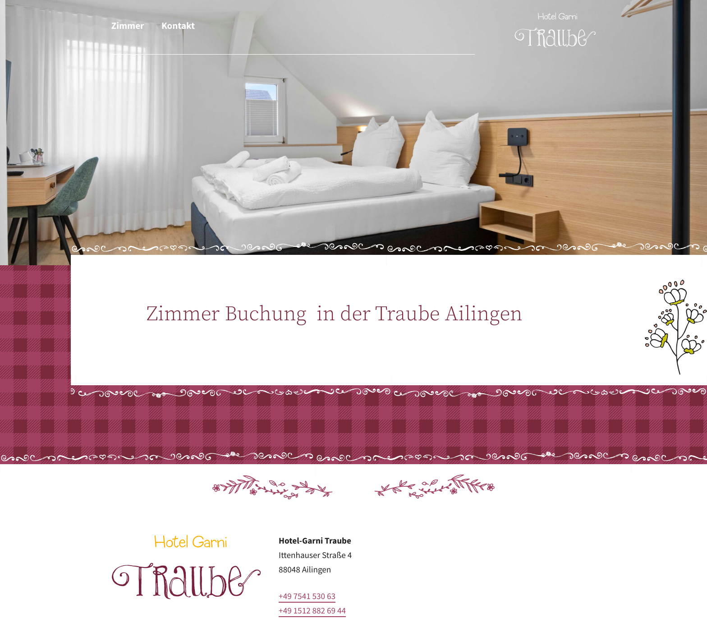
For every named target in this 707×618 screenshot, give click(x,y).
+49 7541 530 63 (307, 596)
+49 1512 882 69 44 (312, 610)
